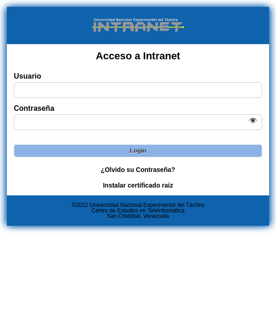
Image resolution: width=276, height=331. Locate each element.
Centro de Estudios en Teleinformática (138, 210)
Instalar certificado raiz (138, 185)
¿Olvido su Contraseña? (138, 169)
